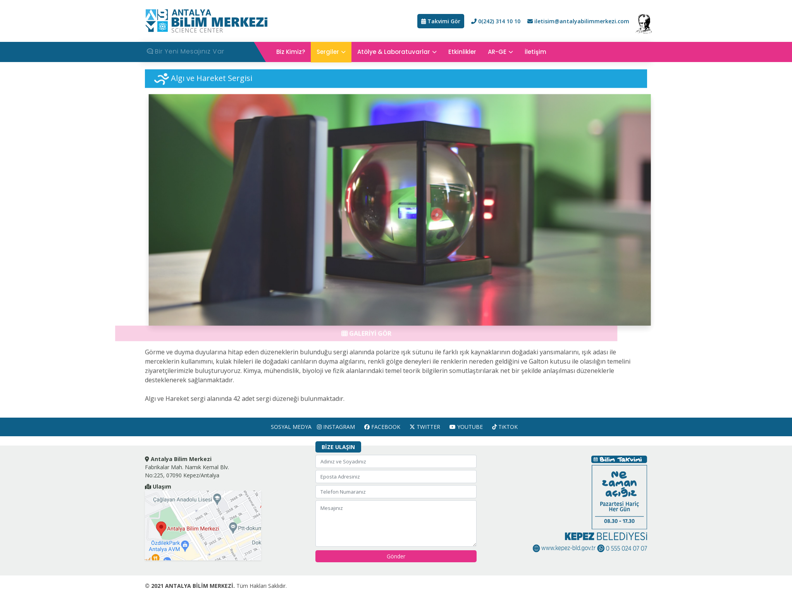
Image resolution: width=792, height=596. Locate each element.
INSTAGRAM (336, 426)
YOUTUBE (466, 426)
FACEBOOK (382, 426)
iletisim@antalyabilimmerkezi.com (578, 21)
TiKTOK (505, 426)
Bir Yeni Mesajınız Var (185, 51)
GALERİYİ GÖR (362, 336)
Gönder (396, 556)
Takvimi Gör (440, 21)
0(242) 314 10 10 (495, 21)
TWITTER (425, 426)
